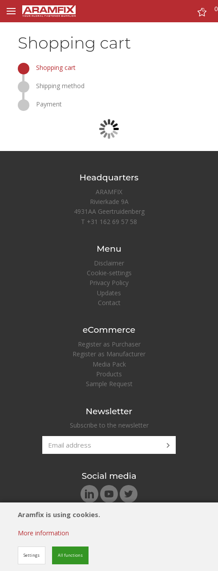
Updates (109, 293)
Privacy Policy (109, 282)
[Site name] (49, 11)
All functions (70, 555)
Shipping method (60, 86)
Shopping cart (56, 67)
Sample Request (109, 383)
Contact (109, 302)
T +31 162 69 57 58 (109, 221)
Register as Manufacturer (109, 354)
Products (109, 374)
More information (43, 533)
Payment (49, 104)
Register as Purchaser (109, 344)
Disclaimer (109, 263)
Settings (32, 555)
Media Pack (109, 364)
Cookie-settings (109, 273)
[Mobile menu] (11, 11)
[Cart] (202, 13)
